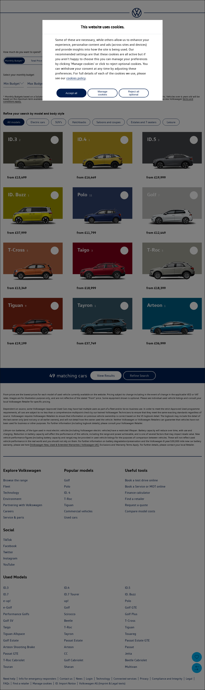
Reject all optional (133, 93)
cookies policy (75, 78)
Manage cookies (102, 93)
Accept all (71, 93)
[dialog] (102, 345)
